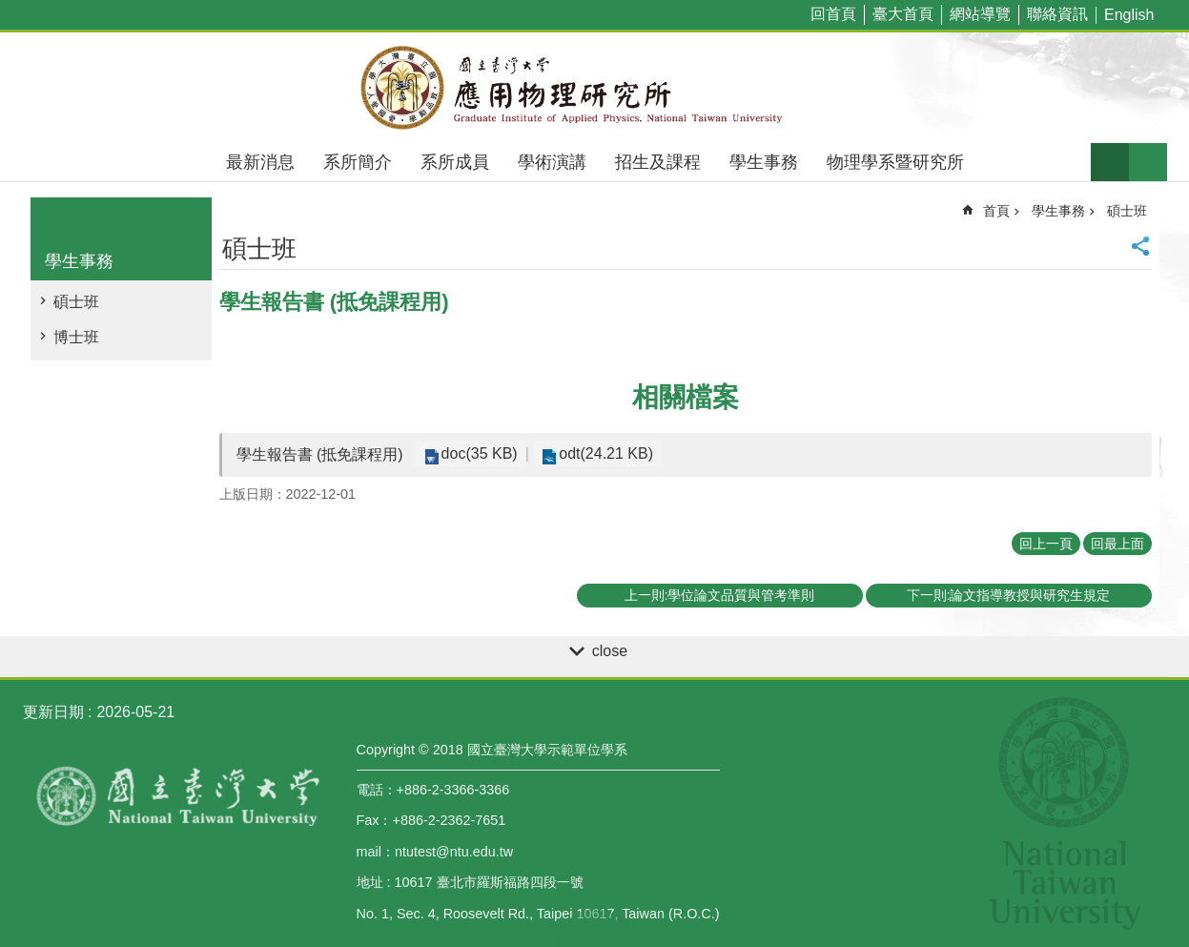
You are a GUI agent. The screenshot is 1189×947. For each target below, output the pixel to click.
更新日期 (53, 712)
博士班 (76, 337)
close (609, 651)
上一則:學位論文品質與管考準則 (720, 595)
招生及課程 (658, 162)
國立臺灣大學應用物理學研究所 (595, 87)
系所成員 (454, 162)
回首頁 (833, 14)
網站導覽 (980, 14)
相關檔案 (685, 397)
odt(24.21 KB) (600, 453)
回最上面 (1117, 543)
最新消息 (260, 162)
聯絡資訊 (1057, 14)
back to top (595, 928)
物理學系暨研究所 (895, 162)
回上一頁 (1046, 543)
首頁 (996, 210)
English (1129, 15)
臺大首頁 (902, 14)
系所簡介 (357, 162)
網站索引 (1148, 162)
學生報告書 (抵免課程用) (319, 454)
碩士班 (76, 302)
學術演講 (552, 162)
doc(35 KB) (478, 453)
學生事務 (763, 162)
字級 (1110, 162)
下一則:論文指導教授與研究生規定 (1009, 595)
